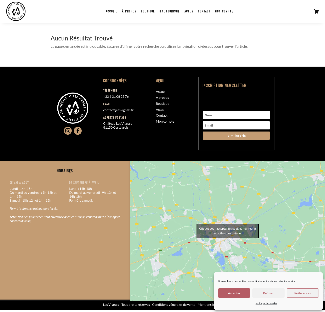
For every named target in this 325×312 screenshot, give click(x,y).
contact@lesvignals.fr (118, 112)
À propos (130, 12)
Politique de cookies (266, 303)
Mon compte (225, 12)
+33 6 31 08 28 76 (116, 99)
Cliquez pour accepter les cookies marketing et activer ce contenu (227, 233)
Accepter (234, 293)
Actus (189, 12)
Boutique (149, 12)
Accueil (112, 12)
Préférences (302, 293)
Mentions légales (210, 306)
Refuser (268, 293)
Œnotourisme (170, 12)
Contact (205, 12)
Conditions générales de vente (173, 306)
